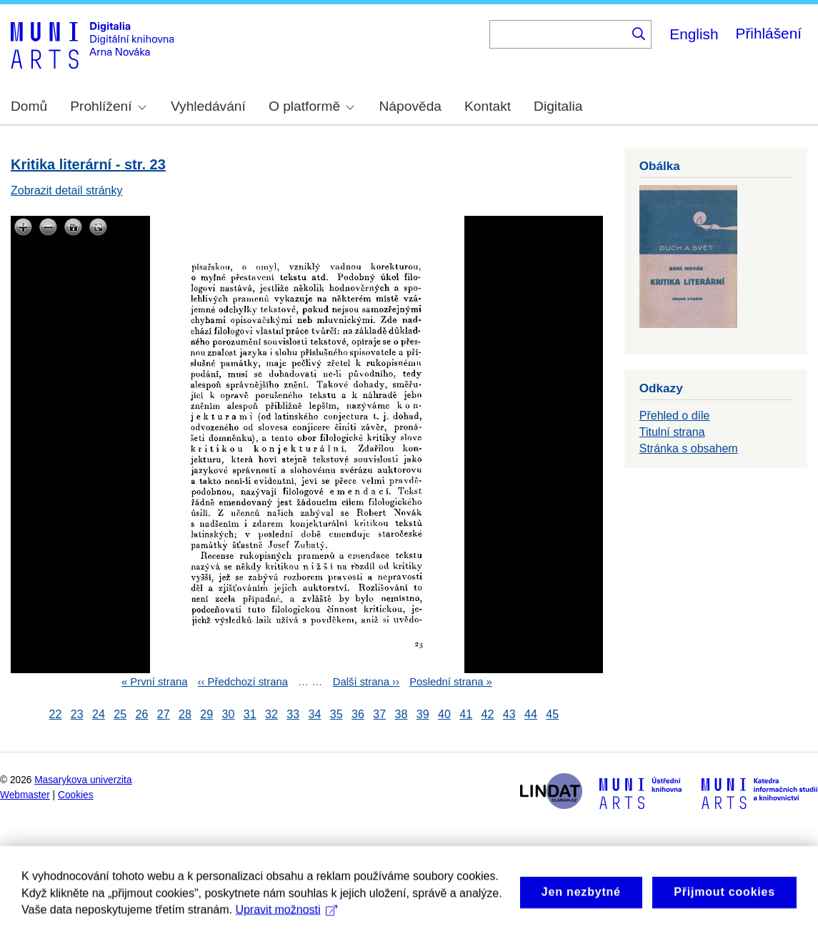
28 (185, 714)
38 (401, 714)
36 (357, 714)
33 (292, 714)
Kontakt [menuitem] (487, 106)
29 (206, 714)
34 (315, 714)
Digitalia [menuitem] (558, 106)
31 (250, 714)
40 (444, 714)
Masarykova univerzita (82, 780)
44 (530, 714)
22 (55, 714)
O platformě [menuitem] (311, 106)
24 (98, 714)
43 (509, 714)
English (693, 34)
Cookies (76, 795)
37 (379, 714)
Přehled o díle (674, 415)
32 (271, 714)
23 (77, 714)
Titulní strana (672, 432)
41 (465, 714)
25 (120, 714)
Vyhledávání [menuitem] (208, 106)
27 (163, 714)
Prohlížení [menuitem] (108, 106)
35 (336, 714)
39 (423, 714)
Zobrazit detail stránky (67, 190)
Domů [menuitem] (29, 106)
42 (488, 714)
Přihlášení (769, 33)
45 (552, 714)
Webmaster (25, 795)
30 (228, 714)
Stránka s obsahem (688, 448)
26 (142, 714)
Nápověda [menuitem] (410, 106)
